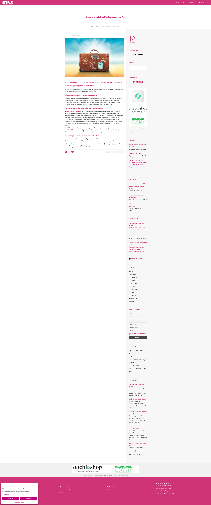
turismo (120, 152)
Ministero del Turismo (73, 111)
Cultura (74, 35)
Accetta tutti (10, 498)
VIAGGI (134, 286)
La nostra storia (62, 484)
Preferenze (28, 498)
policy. (28, 491)
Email (130, 319)
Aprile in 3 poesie (134, 230)
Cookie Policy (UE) (112, 487)
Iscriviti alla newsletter (64, 490)
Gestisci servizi (6, 494)
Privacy (22, 502)
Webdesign (39, 501)
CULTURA (134, 283)
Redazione (75, 32)
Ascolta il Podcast (135, 258)
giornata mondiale (111, 152)
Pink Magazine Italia (135, 324)
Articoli (97, 26)
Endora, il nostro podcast (136, 251)
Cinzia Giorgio (133, 327)
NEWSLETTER (192, 2)
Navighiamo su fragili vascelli (137, 145)
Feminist (78, 35)
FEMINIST (134, 278)
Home (92, 26)
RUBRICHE (184, 2)
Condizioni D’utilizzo (113, 490)
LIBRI (133, 292)
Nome (130, 313)
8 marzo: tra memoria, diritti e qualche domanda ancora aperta (138, 186)
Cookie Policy (17, 502)
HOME (178, 2)
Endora (131, 330)
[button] (36, 485)
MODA (133, 295)
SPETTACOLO (136, 289)
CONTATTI (201, 2)
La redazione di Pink (63, 487)
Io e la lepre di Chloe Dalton (137, 228)
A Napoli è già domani (135, 153)
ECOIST (134, 281)
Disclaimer (60, 493)
